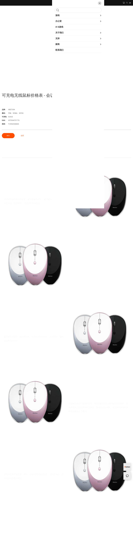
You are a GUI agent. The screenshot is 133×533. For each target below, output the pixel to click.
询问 (8, 136)
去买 (22, 136)
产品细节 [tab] (67, 155)
